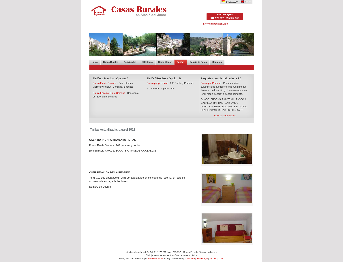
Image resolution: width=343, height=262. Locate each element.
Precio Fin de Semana (105, 83)
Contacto (217, 62)
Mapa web (190, 258)
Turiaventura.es (156, 258)
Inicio (95, 62)
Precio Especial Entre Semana (109, 93)
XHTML (213, 258)
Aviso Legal (202, 258)
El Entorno (147, 62)
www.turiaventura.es (225, 115)
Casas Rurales (110, 62)
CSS (221, 258)
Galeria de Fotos (198, 62)
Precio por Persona (211, 83)
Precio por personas (157, 83)
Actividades (130, 62)
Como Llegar (165, 62)
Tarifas (180, 62)
